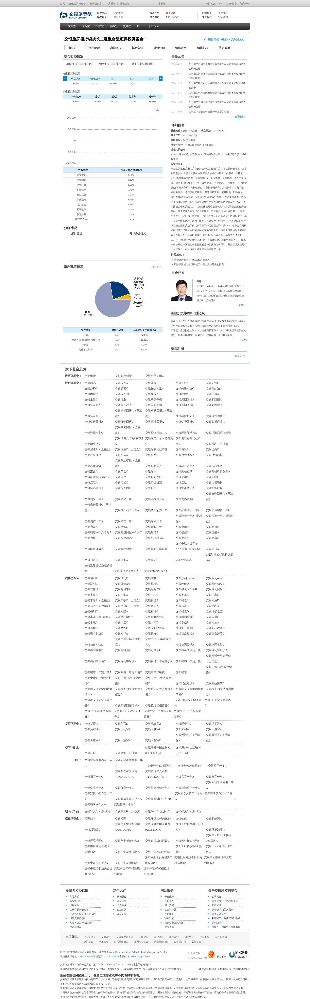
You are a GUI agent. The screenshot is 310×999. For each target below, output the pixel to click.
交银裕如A (212, 622)
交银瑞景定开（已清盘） (188, 441)
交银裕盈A (151, 605)
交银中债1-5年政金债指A (128, 680)
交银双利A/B (214, 578)
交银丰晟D (151, 622)
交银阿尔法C (92, 394)
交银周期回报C (185, 405)
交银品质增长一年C (218, 510)
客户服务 (169, 914)
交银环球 (90, 753)
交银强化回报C (215, 589)
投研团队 (216, 905)
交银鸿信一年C (124, 521)
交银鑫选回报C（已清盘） (98, 507)
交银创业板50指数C (157, 840)
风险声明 (74, 896)
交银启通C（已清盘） (128, 449)
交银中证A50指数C (126, 862)
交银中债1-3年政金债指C (98, 680)
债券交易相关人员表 (222, 909)
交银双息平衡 (153, 399)
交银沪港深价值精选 (218, 432)
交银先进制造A (154, 388)
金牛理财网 (180, 941)
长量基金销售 (161, 941)
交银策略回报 (153, 405)
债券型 (113, 26)
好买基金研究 (121, 941)
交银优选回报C (124, 421)
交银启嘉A (182, 537)
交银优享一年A (94, 787)
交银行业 (120, 399)
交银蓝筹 (150, 382)
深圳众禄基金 (141, 941)
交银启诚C (121, 526)
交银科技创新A (185, 416)
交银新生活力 (93, 443)
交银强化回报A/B (186, 589)
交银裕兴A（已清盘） (98, 605)
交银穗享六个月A (95, 804)
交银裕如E (121, 628)
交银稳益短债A (185, 683)
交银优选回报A (94, 421)
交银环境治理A (215, 829)
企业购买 (122, 909)
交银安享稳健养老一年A (98, 763)
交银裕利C (91, 611)
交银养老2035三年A (159, 765)
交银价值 (181, 818)
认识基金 (122, 896)
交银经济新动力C (186, 432)
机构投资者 (96, 3)
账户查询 (118, 13)
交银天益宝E (153, 740)
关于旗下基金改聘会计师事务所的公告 (209, 111)
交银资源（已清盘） (127, 753)
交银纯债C (151, 583)
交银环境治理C (94, 840)
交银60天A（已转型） (158, 811)
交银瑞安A (121, 560)
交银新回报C (214, 405)
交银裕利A (212, 605)
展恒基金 (196, 941)
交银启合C (91, 560)
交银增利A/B (92, 578)
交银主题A (212, 394)
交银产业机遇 (153, 482)
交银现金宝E (183, 723)
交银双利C (91, 583)
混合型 (86, 26)
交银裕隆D (182, 611)
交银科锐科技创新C (97, 477)
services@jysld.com (141, 956)
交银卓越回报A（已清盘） (128, 413)
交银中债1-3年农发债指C (158, 642)
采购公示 (216, 922)
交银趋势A (91, 388)
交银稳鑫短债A (185, 633)
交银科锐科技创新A (218, 471)
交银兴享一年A (185, 776)
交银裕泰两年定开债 (188, 650)
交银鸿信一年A (94, 521)
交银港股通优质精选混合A (219, 557)
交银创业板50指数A (127, 840)
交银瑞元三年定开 (156, 549)
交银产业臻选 (183, 560)
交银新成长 (152, 394)
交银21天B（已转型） (128, 811)
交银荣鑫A (91, 471)
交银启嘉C (212, 537)
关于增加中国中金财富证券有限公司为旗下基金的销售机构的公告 (217, 66)
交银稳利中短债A (216, 650)
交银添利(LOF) (185, 578)
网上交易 (169, 905)
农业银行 (159, 937)
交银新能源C (92, 829)
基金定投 (122, 914)
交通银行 (106, 937)
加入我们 (223, 17)
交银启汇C (121, 482)
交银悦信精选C (154, 537)
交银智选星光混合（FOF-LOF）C (156, 774)
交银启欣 (181, 482)
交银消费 (90, 375)
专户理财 (110, 3)
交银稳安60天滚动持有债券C (189, 691)
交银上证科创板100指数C (219, 849)
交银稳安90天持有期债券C (98, 703)
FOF (139, 26)
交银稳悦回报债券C (157, 705)
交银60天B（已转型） (189, 811)
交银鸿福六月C (185, 499)
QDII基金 (153, 26)
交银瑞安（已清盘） (157, 449)
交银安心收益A (154, 628)
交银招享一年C (94, 776)
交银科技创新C (215, 416)
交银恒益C (151, 454)
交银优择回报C (185, 421)
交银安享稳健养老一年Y (129, 763)
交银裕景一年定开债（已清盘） (218, 658)
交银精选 (90, 382)
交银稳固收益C (215, 644)
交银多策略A (92, 405)
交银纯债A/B (123, 583)
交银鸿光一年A (94, 499)
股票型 (72, 26)
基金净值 (170, 13)
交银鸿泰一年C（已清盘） (219, 518)
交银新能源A (214, 818)
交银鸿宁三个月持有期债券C (187, 714)
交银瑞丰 (150, 471)
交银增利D (151, 578)
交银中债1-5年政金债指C (158, 680)
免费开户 (244, 3)
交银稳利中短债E (125, 661)
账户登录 (232, 3)
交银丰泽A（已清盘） (98, 600)
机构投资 (207, 13)
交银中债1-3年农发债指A (128, 642)
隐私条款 (74, 905)
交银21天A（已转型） (98, 811)
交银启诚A (91, 526)
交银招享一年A (217, 765)
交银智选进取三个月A (128, 798)
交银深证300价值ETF (158, 818)
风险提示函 (75, 901)
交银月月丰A (123, 589)
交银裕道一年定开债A (98, 672)
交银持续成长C (215, 454)
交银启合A (212, 549)
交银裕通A (151, 600)
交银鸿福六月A (154, 499)
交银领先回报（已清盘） (127, 430)
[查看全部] (239, 116)
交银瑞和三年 (153, 526)
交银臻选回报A (94, 488)
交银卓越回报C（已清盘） (158, 413)
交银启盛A (212, 532)
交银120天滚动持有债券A (98, 714)
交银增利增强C (154, 617)
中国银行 (204, 937)
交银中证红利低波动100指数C (97, 849)
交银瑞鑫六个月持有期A (129, 441)
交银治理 (120, 818)
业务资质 (169, 927)
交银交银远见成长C (156, 571)
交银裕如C (91, 628)
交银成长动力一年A (127, 510)
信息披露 (118, 17)
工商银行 (143, 937)
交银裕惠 (181, 672)
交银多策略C (92, 416)
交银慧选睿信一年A (157, 787)
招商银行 (189, 937)
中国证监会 (89, 937)
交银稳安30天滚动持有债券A (98, 691)
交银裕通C (182, 600)
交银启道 (150, 488)
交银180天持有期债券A (188, 703)
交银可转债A (123, 650)
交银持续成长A (185, 454)
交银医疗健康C (124, 549)
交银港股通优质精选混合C (98, 568)
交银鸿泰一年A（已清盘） (189, 518)
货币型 (127, 26)
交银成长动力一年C (157, 510)
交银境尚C (212, 449)
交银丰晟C (121, 622)
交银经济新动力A (156, 432)
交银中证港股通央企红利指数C (98, 871)
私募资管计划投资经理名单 (226, 918)
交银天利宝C (153, 729)
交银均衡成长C (215, 488)
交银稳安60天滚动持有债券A (159, 691)
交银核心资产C (215, 466)
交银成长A (121, 382)
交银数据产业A (215, 421)
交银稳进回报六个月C (128, 532)
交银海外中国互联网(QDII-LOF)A (157, 750)
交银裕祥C (151, 633)
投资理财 (154, 17)
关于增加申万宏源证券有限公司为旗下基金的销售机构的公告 (217, 85)
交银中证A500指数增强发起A (127, 871)
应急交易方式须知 (173, 922)
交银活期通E (92, 729)
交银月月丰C (153, 589)
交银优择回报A (154, 421)
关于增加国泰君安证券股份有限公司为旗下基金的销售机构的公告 (217, 75)
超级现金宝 (172, 17)
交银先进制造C (185, 388)
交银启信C (182, 532)
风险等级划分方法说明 (81, 922)
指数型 (99, 26)
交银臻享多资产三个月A (189, 796)
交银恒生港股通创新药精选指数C (188, 860)
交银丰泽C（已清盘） (98, 617)
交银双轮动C (92, 589)
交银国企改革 (123, 405)
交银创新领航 (153, 477)
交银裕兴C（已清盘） (128, 605)
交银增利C (121, 578)
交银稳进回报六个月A (98, 532)
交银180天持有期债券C (218, 703)
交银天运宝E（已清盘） (218, 737)
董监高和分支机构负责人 (225, 901)
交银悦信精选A (124, 537)
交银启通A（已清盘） (98, 449)
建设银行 (174, 937)
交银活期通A (214, 723)
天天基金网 (221, 937)
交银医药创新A (124, 375)
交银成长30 (122, 394)
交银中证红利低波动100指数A (218, 838)
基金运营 (122, 901)
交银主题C (91, 399)
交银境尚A (182, 449)
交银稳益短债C (215, 683)
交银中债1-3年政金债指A (219, 669)
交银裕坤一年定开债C (189, 661)
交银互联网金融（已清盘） (189, 827)
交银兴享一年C (215, 776)
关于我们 (207, 17)
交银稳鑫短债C (215, 633)
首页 (62, 3)
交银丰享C (212, 594)
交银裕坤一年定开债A (158, 661)
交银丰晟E (182, 622)
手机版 (161, 3)
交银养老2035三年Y (190, 765)
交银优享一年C (124, 787)
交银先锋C (212, 382)
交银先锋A (182, 382)
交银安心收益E (94, 633)
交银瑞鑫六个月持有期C (159, 441)
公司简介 (216, 896)
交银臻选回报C (124, 488)
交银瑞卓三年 (153, 521)
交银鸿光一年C (124, 499)
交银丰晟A (91, 622)
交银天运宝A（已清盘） (188, 737)
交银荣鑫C (121, 471)
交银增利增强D (185, 617)
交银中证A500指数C (157, 851)
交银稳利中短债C (95, 661)
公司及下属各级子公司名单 (226, 927)
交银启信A (151, 532)
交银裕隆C (151, 611)
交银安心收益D (215, 628)
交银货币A (91, 723)
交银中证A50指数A (96, 862)
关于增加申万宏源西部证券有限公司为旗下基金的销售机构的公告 (217, 94)
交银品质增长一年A (188, 510)
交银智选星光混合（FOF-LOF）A (126, 774)
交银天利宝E (183, 729)
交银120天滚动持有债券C (127, 714)
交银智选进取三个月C (158, 798)
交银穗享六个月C (124, 804)
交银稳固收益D (94, 650)
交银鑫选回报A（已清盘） (219, 496)
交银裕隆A (121, 611)
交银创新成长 (153, 466)
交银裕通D (212, 600)
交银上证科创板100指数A (189, 849)
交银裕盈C (182, 605)
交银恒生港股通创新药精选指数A (158, 860)
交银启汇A (91, 482)
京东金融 (103, 941)
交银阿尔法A (214, 388)
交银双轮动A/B (215, 583)
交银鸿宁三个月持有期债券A (158, 714)
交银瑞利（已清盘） (218, 443)
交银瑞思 (120, 477)
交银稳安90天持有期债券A (220, 691)
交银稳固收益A (185, 644)
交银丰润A (121, 594)
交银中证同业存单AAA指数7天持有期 (188, 546)
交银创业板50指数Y (188, 840)
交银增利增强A (124, 617)
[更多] (241, 305)
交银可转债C (153, 650)
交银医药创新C (154, 375)
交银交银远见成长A (126, 571)
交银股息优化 (93, 454)
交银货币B (121, 723)
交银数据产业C (94, 432)
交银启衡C (212, 526)
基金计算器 (170, 909)
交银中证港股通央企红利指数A (218, 860)
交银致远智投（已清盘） (127, 463)
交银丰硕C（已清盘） (128, 600)
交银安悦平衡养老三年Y (98, 796)
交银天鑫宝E (92, 740)
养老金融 (124, 3)
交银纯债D (182, 583)
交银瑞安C (151, 560)
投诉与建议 (75, 927)
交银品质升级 (93, 466)
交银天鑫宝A (214, 729)
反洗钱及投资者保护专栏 (83, 914)
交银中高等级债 (155, 672)
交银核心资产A (185, 466)
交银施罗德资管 (77, 3)
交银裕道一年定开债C (128, 672)
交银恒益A (121, 454)
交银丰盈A (91, 594)
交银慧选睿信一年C (188, 787)
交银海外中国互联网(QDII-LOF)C (188, 750)
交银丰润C (151, 594)
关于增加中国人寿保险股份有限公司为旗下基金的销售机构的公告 (217, 104)
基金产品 (154, 13)
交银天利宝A (123, 729)
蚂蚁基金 (88, 941)
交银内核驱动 (184, 471)
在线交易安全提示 (79, 909)
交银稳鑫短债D (94, 644)
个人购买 (122, 905)
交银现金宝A (153, 723)
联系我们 (169, 918)
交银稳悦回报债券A (127, 705)
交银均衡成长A (185, 488)
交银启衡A (182, 526)
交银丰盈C (212, 617)
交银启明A (182, 477)
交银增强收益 (214, 611)
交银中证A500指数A (127, 851)
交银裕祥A (121, 633)
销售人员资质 (219, 914)
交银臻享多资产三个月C (218, 796)
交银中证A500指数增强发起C (156, 871)
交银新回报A (214, 399)
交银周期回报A (185, 399)
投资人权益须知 (78, 918)
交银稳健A (182, 394)
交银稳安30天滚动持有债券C (129, 691)
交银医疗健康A (94, 549)
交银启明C (212, 477)
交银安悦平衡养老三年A (220, 785)
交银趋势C (121, 388)
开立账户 (169, 896)
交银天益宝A (123, 740)
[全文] (244, 340)
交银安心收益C (185, 628)
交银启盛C (91, 537)
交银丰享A (182, 594)
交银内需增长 (214, 482)
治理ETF (90, 818)
